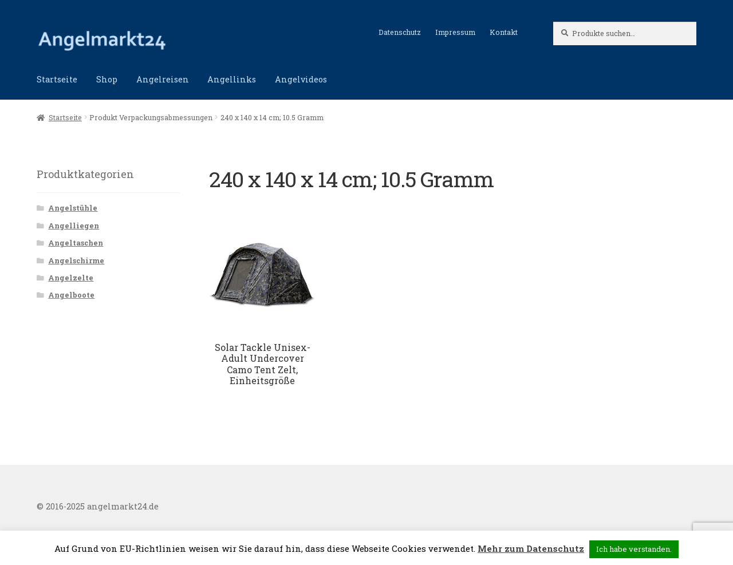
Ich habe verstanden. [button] (634, 549)
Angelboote (71, 294)
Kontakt (504, 32)
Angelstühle (72, 207)
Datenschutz (400, 32)
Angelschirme (76, 260)
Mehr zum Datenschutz (531, 548)
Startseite (57, 79)
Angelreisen (162, 79)
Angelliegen (73, 225)
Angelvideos (301, 79)
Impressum (455, 32)
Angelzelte (70, 277)
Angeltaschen (75, 242)
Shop (106, 79)
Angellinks (231, 79)
